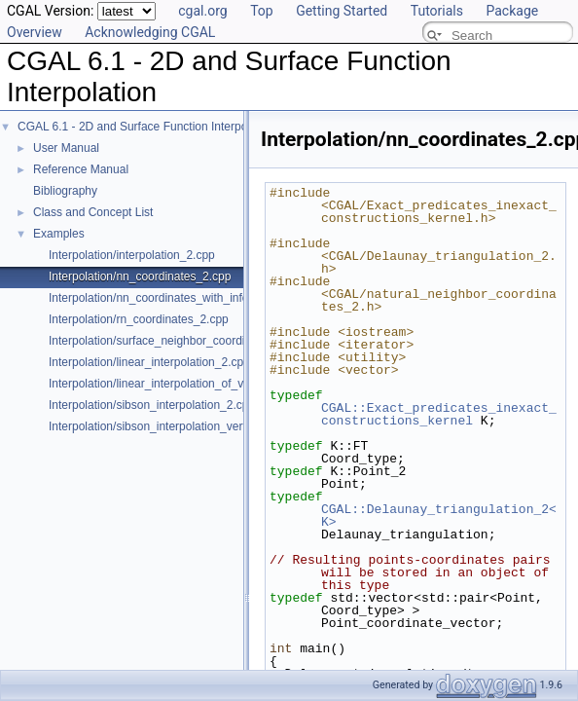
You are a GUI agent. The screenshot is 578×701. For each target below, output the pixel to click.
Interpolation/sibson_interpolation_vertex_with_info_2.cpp (197, 426)
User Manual (66, 148)
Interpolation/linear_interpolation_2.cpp (149, 362)
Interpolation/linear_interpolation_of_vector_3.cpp (177, 383)
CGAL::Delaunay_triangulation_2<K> (439, 515)
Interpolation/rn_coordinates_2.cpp (139, 319)
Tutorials (437, 10)
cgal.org (202, 10)
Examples (59, 233)
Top (261, 10)
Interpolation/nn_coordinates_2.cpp (140, 276)
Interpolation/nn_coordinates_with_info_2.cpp (166, 298)
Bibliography (65, 191)
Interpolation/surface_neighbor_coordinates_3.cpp (178, 341)
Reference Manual (80, 169)
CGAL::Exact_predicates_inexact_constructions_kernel (439, 414)
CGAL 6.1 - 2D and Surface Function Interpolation (146, 126)
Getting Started (341, 10)
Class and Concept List (93, 212)
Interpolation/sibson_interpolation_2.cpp (152, 405)
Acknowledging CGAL (150, 32)
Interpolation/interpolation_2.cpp (132, 255)
